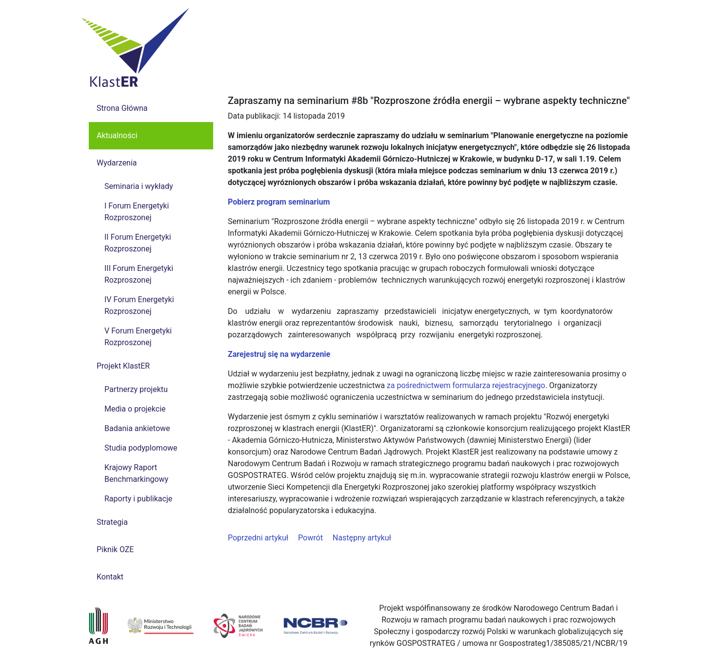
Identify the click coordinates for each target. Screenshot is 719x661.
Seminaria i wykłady (138, 186)
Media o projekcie (135, 408)
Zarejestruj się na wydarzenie (279, 354)
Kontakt (110, 576)
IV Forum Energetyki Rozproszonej (139, 305)
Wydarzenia (117, 162)
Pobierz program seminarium (279, 202)
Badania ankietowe (137, 428)
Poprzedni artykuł (258, 537)
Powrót (310, 537)
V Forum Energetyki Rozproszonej (138, 336)
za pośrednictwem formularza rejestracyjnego (466, 385)
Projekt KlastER (123, 366)
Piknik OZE (115, 549)
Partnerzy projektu (136, 389)
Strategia (112, 522)
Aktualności (117, 135)
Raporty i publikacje (138, 498)
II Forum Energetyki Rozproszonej (137, 242)
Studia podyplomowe (141, 448)
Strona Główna (122, 108)
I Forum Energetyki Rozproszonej (136, 211)
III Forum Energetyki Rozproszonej (138, 274)
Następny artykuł (362, 537)
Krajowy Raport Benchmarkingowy (136, 473)
